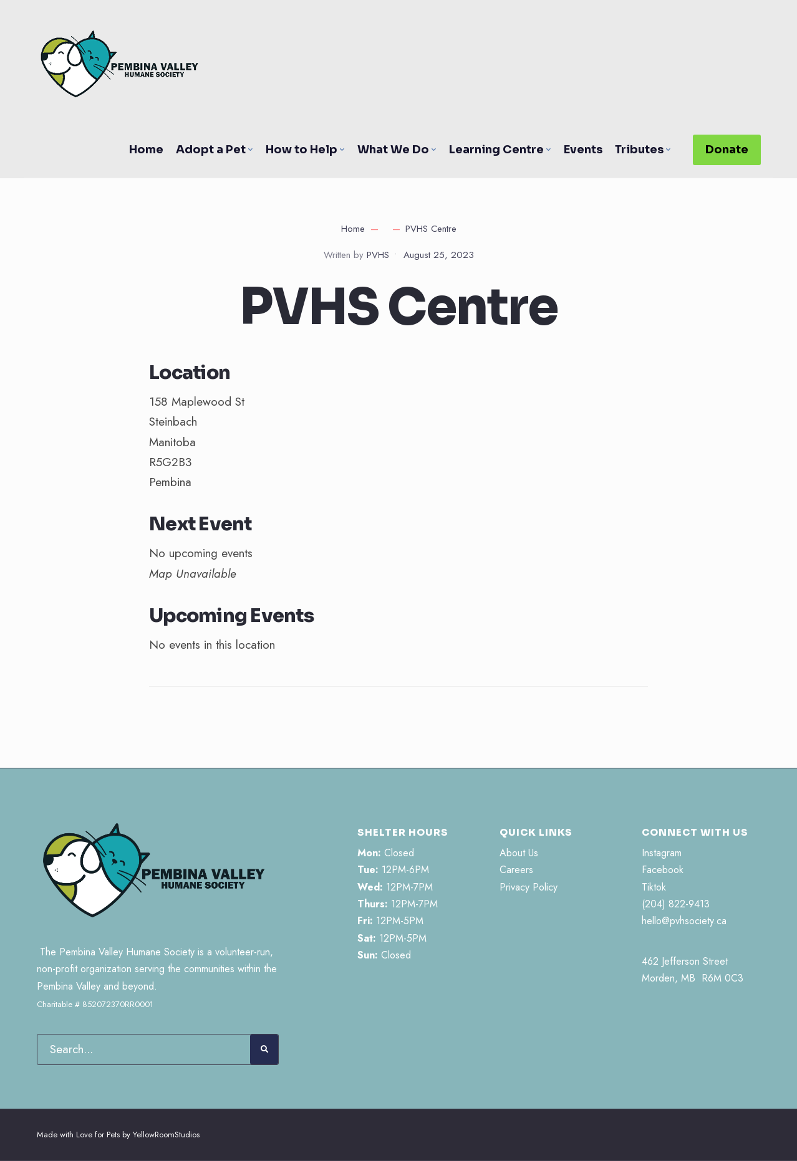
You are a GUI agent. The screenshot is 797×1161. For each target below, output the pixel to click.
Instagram (662, 853)
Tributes (639, 149)
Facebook (662, 869)
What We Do (393, 149)
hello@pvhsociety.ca (684, 921)
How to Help (301, 149)
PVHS (378, 255)
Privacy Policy (529, 887)
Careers (516, 869)
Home (146, 149)
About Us (519, 853)
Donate (726, 149)
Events (583, 149)
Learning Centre (496, 149)
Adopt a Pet (211, 149)
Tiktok (654, 887)
